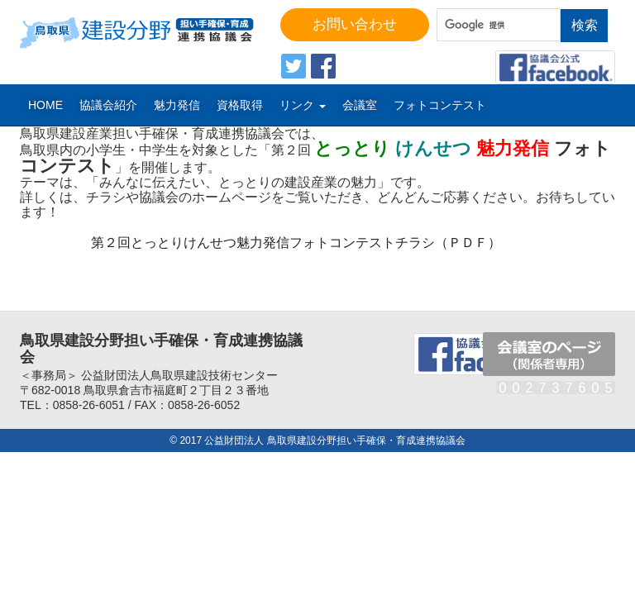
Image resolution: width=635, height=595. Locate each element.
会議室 (359, 105)
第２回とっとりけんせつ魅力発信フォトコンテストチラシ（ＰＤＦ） (296, 243)
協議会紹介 (108, 105)
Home (45, 105)
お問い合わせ (355, 24)
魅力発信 (177, 105)
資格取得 (240, 105)
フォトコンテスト (440, 105)
